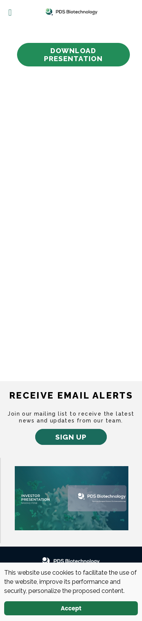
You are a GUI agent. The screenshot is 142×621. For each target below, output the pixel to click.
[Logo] (71, 11)
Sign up (71, 437)
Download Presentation (73, 54)
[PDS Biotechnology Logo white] (71, 561)
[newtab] (71, 498)
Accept (71, 608)
